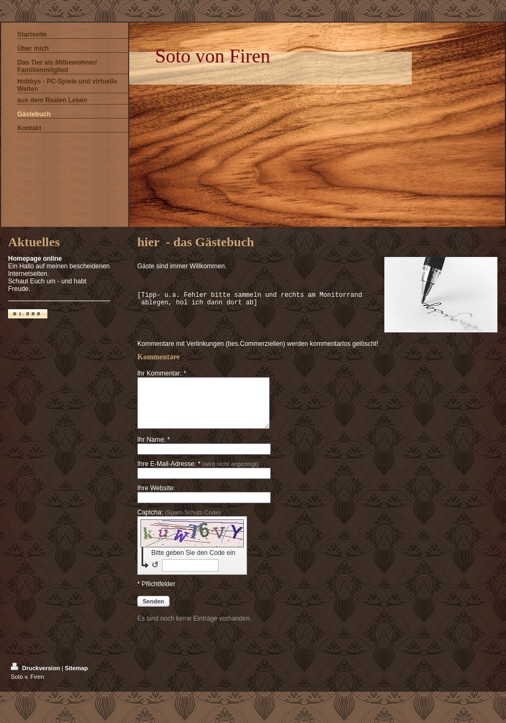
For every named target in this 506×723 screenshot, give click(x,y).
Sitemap (76, 678)
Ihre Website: (156, 498)
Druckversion (36, 678)
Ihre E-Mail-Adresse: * (197, 473)
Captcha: (179, 522)
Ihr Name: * (153, 449)
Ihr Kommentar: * (161, 373)
